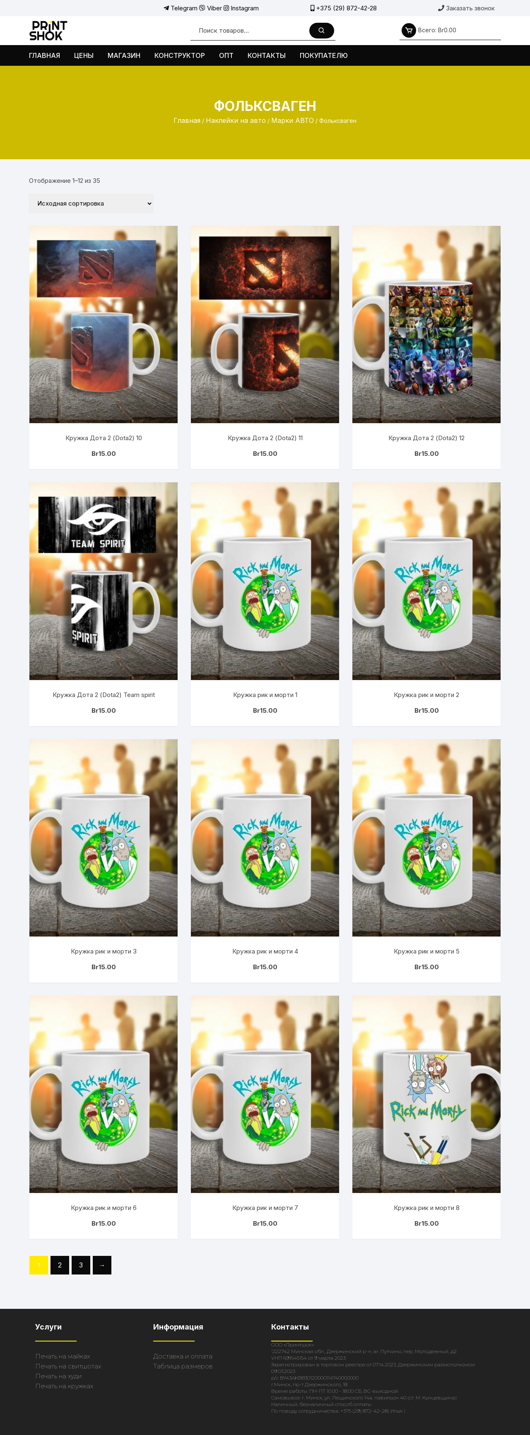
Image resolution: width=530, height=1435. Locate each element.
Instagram (241, 8)
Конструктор (179, 55)
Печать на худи (58, 1376)
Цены (84, 55)
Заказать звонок (466, 8)
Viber (210, 8)
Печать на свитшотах (68, 1366)
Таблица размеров (183, 1366)
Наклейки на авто (236, 120)
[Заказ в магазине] (91, 203)
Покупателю (324, 55)
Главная (44, 55)
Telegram (181, 8)
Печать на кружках (64, 1386)
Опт (226, 55)
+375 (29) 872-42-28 (344, 8)
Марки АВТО (292, 120)
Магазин (124, 55)
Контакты (267, 55)
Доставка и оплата (182, 1356)
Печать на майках (62, 1356)
